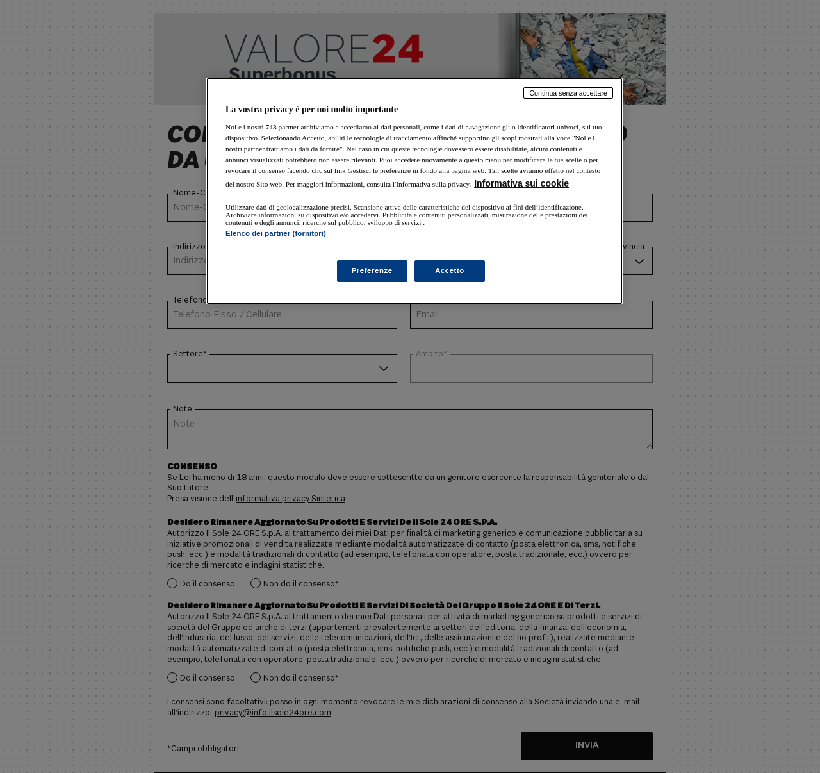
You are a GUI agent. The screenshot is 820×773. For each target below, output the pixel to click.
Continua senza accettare (568, 93)
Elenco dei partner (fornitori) (276, 233)
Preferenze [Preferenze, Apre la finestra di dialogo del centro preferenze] (372, 270)
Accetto (449, 270)
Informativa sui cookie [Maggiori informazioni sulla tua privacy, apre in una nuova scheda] (521, 183)
